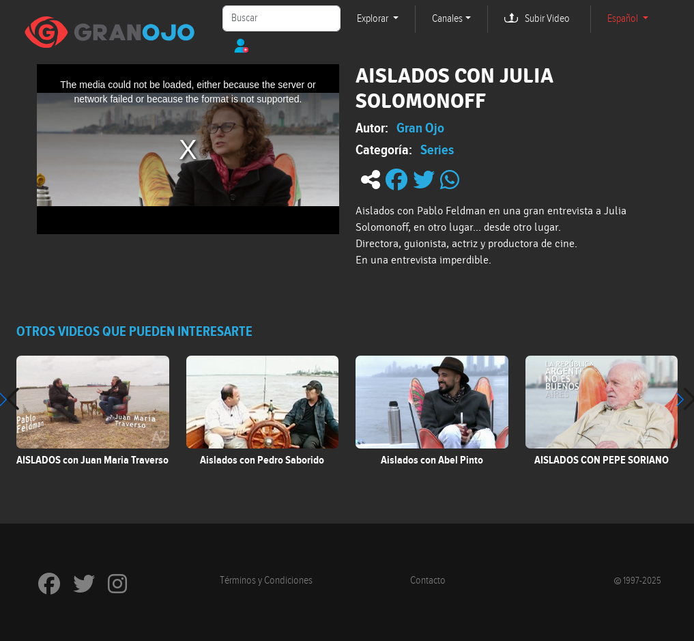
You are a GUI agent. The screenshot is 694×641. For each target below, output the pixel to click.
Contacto (428, 580)
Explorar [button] (373, 18)
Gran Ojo (420, 127)
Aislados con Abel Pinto (432, 460)
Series (437, 149)
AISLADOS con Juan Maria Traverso (92, 460)
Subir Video (547, 18)
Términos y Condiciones (266, 580)
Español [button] (623, 18)
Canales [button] (447, 18)
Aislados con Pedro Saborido (262, 460)
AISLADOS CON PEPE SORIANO (601, 460)
